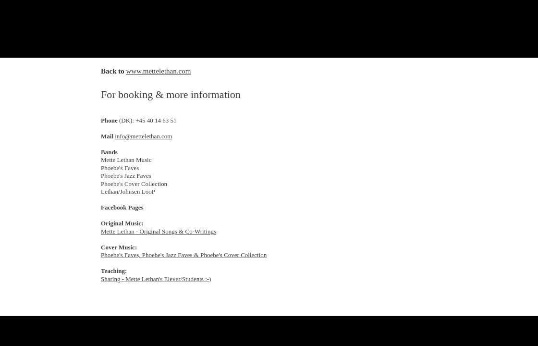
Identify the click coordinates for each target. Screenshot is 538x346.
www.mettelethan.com (158, 71)
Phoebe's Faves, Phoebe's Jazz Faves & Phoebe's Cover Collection (184, 255)
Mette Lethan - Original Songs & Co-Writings (158, 231)
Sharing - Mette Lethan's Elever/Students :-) (156, 279)
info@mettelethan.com (143, 136)
